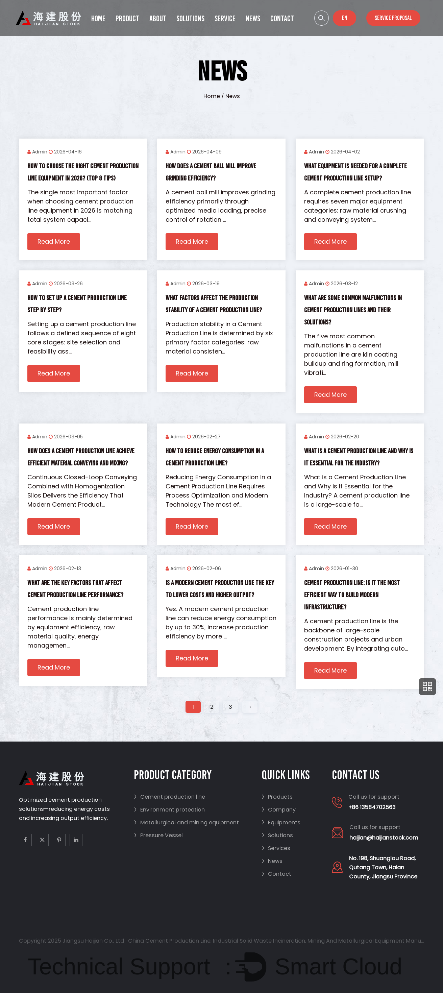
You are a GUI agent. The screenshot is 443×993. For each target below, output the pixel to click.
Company (279, 810)
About (157, 19)
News (253, 19)
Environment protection (169, 810)
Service (225, 19)
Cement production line (169, 797)
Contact (282, 19)
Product (127, 19)
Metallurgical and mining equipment (186, 822)
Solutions (190, 19)
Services (276, 848)
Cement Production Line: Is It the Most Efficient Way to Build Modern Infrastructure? (352, 595)
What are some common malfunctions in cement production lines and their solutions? (353, 310)
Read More (54, 241)
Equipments (281, 822)
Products (277, 797)
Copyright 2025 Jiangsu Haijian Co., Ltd (71, 941)
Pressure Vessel (158, 835)
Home (98, 19)
